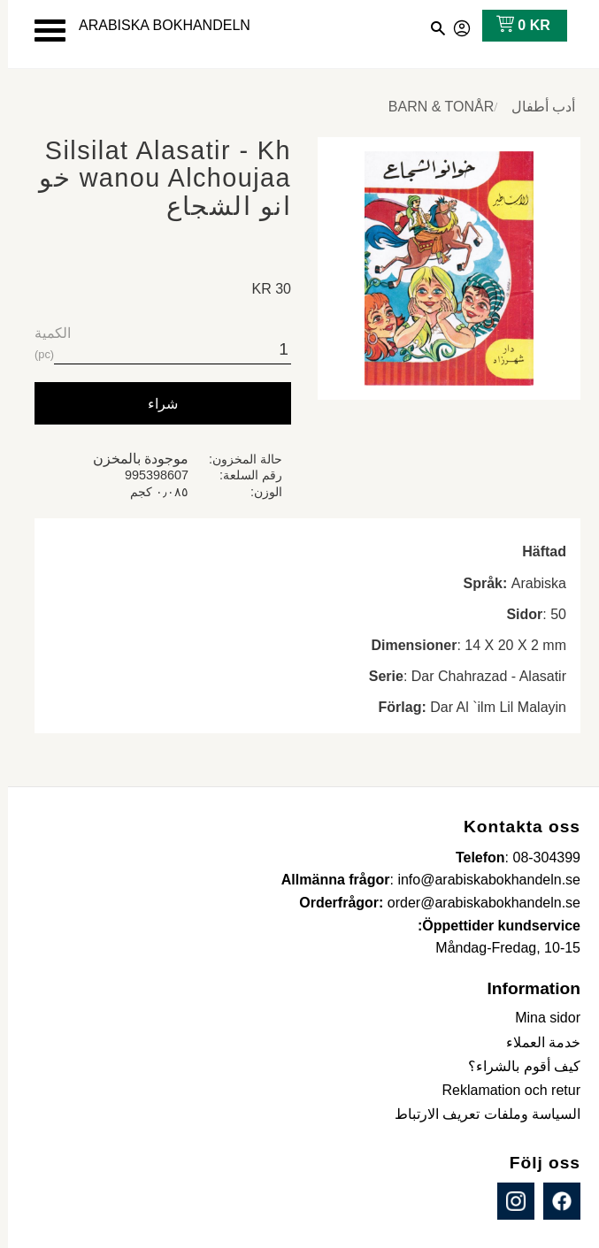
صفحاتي (454, 26)
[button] (42, 30)
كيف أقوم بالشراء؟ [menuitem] (516, 1066)
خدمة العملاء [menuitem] (535, 1042)
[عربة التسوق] (511, 25)
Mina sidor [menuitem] (539, 1017)
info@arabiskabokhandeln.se (480, 879)
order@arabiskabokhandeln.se (476, 902)
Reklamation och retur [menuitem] (503, 1090)
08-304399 (538, 857)
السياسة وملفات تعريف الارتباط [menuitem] (479, 1114)
